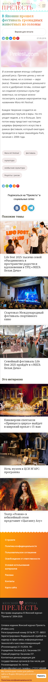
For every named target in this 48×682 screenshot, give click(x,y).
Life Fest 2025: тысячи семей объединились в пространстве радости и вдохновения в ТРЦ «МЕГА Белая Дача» (23, 264)
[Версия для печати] (24, 31)
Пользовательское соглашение (20, 552)
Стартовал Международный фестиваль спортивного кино (24, 316)
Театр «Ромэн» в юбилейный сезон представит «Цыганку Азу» (23, 517)
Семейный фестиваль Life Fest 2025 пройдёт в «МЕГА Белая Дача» (22, 365)
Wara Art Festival (11, 153)
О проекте (10, 540)
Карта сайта (11, 587)
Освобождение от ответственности (22, 558)
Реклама (9, 575)
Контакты (9, 581)
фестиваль (30, 153)
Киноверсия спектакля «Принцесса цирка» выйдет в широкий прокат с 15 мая (23, 423)
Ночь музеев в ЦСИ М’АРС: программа (22, 470)
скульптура (9, 160)
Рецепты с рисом (12, 175)
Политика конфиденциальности (21, 546)
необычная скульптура (14, 168)
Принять (41, 676)
